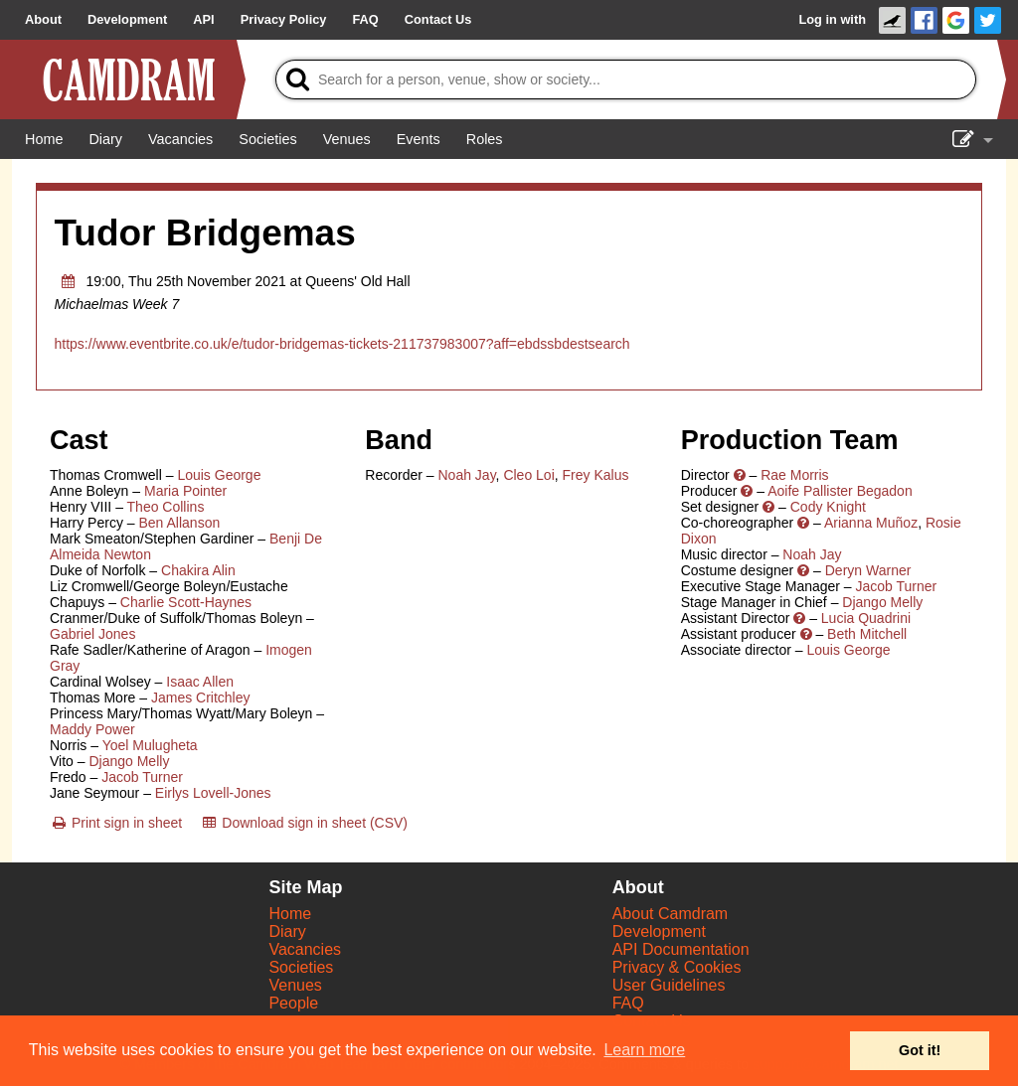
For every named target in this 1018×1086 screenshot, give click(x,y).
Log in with (832, 19)
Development (659, 931)
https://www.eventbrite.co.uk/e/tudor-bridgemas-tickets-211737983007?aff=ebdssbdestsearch (342, 344)
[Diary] (105, 139)
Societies (300, 967)
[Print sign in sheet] (116, 823)
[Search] (625, 79)
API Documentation (681, 949)
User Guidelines (669, 985)
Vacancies (304, 949)
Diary (286, 931)
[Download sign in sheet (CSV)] (304, 823)
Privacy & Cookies (677, 967)
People (293, 1003)
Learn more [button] (644, 1049)
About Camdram (670, 913)
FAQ (628, 1003)
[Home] (44, 139)
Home (289, 913)
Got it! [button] (919, 1050)
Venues (294, 985)
